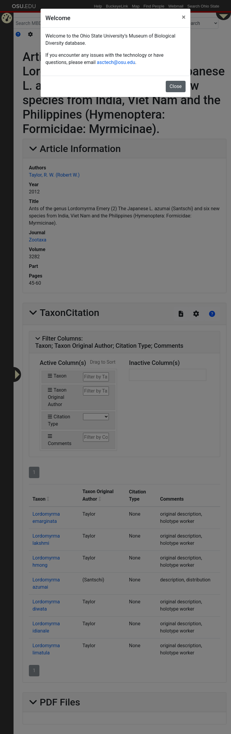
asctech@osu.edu (116, 62)
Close (176, 86)
